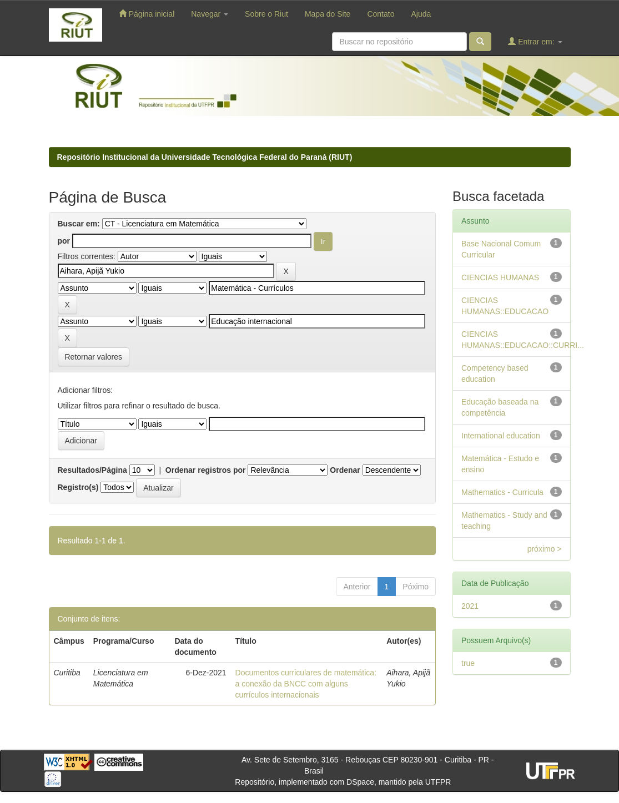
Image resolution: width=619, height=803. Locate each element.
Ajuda (421, 13)
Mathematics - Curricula (502, 492)
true (468, 663)
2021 (470, 606)
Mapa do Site (328, 13)
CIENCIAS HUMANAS (500, 277)
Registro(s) (78, 487)
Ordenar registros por (205, 470)
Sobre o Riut (266, 13)
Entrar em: (535, 41)
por (64, 240)
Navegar (209, 13)
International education (500, 435)
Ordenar (345, 470)
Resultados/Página (92, 470)
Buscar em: (79, 223)
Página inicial (146, 13)
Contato (380, 13)
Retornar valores (94, 356)
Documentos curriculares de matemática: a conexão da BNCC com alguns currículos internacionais (305, 683)
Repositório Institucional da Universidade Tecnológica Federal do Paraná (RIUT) (205, 157)
